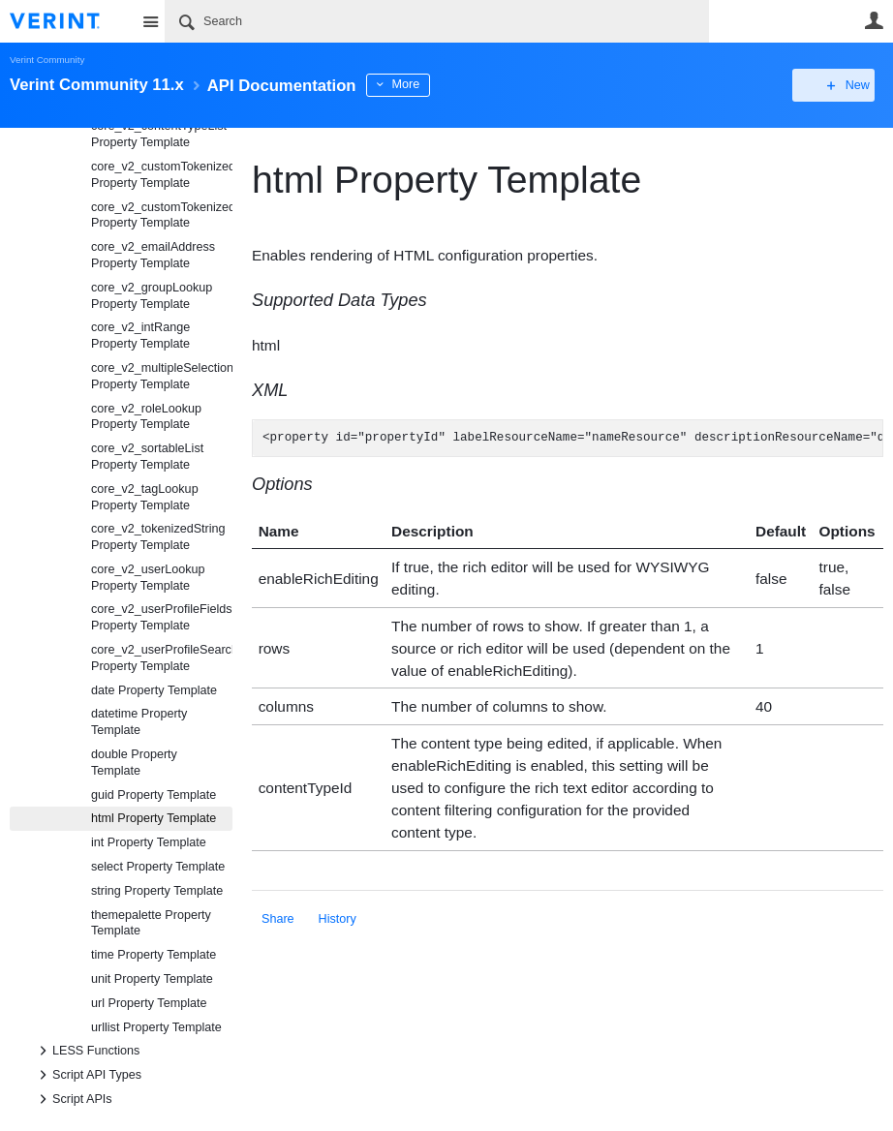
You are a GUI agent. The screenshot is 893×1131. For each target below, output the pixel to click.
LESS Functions (86, 1050)
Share (278, 919)
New (839, 85)
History (337, 919)
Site (150, 21)
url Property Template (148, 1003)
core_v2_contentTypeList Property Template (159, 134)
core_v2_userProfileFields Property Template (161, 617)
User (873, 20)
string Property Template (157, 891)
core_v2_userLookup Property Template (148, 578)
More (435, 84)
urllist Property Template (156, 1027)
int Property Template (148, 842)
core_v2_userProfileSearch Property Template (161, 658)
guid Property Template (153, 795)
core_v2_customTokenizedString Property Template (161, 215)
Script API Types (87, 1075)
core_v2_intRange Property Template (140, 336)
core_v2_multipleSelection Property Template (161, 376)
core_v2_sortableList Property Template (147, 457)
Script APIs (72, 1099)
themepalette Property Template (151, 923)
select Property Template (158, 866)
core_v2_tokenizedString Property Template (158, 537)
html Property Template (153, 818)
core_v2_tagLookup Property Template (145, 497)
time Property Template (153, 955)
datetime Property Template (139, 722)
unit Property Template (152, 979)
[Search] (437, 21)
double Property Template (134, 763)
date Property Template (154, 690)
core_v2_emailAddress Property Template (153, 255)
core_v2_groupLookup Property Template (151, 296)
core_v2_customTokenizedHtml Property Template (161, 175)
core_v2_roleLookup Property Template (146, 417)
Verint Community (47, 59)
